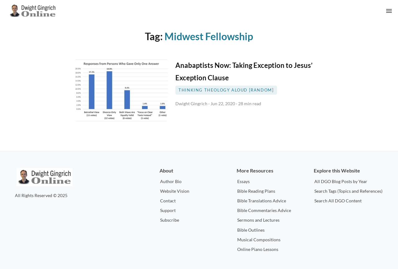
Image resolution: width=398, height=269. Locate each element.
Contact (168, 200)
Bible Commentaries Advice (264, 210)
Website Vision (174, 191)
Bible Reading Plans (256, 191)
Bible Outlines (251, 230)
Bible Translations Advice (261, 200)
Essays (243, 181)
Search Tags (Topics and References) (348, 191)
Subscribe (169, 220)
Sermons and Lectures (258, 220)
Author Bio (171, 181)
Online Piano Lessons (257, 249)
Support (168, 210)
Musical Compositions (258, 239)
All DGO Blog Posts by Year (340, 181)
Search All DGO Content (338, 200)
